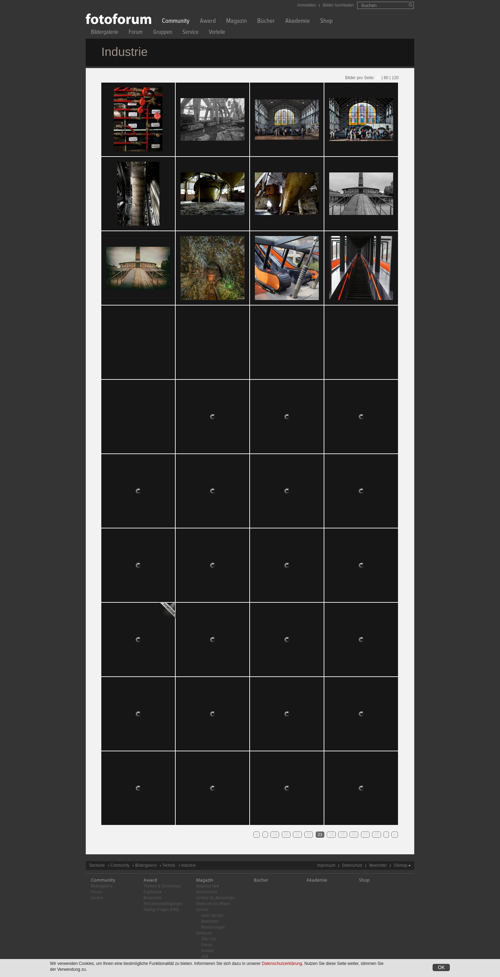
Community (175, 21)
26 (354, 834)
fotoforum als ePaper (213, 904)
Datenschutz (352, 865)
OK (441, 967)
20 (286, 834)
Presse (206, 945)
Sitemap (400, 865)
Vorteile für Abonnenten (215, 898)
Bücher (266, 21)
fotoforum (204, 933)
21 (297, 834)
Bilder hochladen (338, 5)
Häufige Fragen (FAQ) (161, 910)
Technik (169, 865)
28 (376, 834)
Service (190, 33)
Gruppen (162, 33)
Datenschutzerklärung (282, 963)
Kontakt (207, 951)
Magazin (236, 21)
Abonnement (206, 892)
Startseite (97, 865)
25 (342, 834)
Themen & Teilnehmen (162, 886)
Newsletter (378, 865)
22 (308, 834)
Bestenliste (152, 898)
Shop (326, 21)
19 (274, 834)
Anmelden (306, 5)
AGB (204, 957)
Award (208, 21)
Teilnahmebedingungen (163, 904)
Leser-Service (212, 916)
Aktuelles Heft (207, 886)
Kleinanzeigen (213, 927)
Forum (136, 33)
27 (365, 834)
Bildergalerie (104, 33)
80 (386, 77)
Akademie (297, 21)
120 (395, 77)
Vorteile (217, 33)
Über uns (208, 939)
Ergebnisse (152, 892)
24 (331, 834)
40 (378, 77)
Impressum (326, 865)
